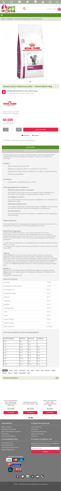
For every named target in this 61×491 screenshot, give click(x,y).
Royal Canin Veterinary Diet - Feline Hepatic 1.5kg (25, 403)
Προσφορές (34, 436)
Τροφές (53, 370)
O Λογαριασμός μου (7, 443)
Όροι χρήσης (5, 434)
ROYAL (10, 373)
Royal (11, 370)
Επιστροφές (34, 429)
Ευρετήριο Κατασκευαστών (39, 431)
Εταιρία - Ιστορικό (6, 427)
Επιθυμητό (26, 135)
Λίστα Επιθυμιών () (7, 445)
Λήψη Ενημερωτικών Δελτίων (10, 447)
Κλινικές (47, 370)
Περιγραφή (30, 147)
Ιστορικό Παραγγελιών (7, 449)
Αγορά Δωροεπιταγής (37, 434)
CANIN (15, 373)
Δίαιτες (4, 373)
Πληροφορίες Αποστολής (8, 429)
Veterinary (22, 370)
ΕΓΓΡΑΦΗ (45, 451)
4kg (42, 370)
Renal (37, 370)
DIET (28, 373)
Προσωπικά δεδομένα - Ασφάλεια (11, 431)
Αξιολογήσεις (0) (30, 150)
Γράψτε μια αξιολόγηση (28, 140)
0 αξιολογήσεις (15, 140)
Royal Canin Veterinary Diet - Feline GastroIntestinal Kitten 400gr (44, 403)
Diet (28, 370)
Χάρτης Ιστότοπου (36, 427)
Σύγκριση (36, 135)
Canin (16, 370)
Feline (32, 370)
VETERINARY (22, 373)
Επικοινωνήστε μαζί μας (8, 436)
